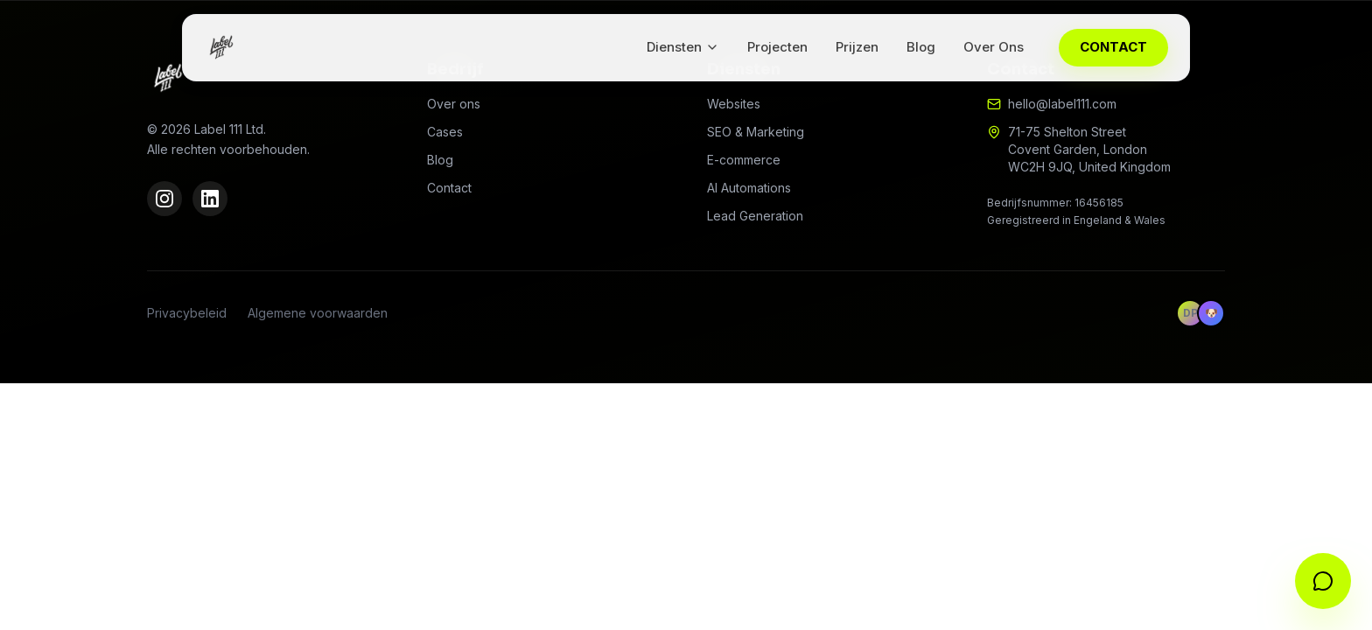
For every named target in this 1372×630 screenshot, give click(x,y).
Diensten (683, 46)
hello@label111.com (1062, 103)
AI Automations (749, 187)
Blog (920, 46)
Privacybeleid (187, 312)
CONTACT (1113, 46)
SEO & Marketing (755, 131)
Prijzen (857, 46)
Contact (449, 187)
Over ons (453, 103)
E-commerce (743, 159)
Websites (733, 103)
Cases (445, 131)
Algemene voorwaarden (318, 312)
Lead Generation (755, 215)
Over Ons (993, 46)
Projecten (777, 46)
